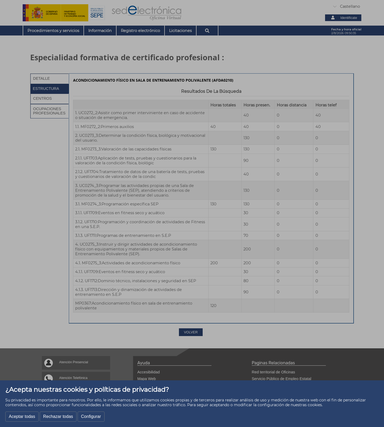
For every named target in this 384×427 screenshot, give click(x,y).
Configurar (91, 416)
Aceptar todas (22, 416)
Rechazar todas (58, 416)
